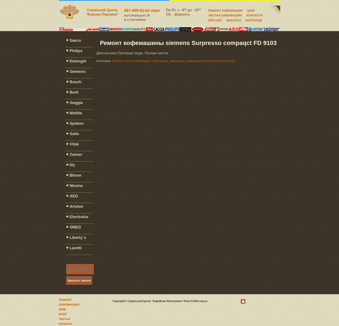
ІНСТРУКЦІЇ (253, 20)
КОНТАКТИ (254, 15)
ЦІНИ (250, 10)
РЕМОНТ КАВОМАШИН (225, 10)
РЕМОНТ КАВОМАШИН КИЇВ (69, 304)
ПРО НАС (215, 20)
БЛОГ (63, 314)
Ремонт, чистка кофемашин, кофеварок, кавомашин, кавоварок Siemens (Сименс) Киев (173, 61)
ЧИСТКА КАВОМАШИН (225, 15)
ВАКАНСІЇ (234, 20)
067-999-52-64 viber (142, 10)
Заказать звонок (79, 280)
